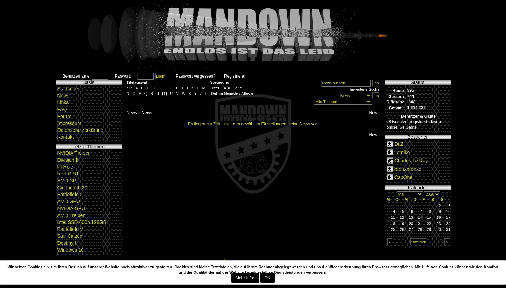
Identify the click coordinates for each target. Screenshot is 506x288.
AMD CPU (68, 180)
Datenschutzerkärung (80, 130)
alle (130, 88)
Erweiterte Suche (365, 89)
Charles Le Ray (411, 160)
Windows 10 (70, 250)
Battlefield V (70, 229)
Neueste (231, 93)
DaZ (398, 144)
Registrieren (235, 76)
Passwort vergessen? (195, 76)
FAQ (62, 109)
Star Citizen (69, 236)
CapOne (403, 177)
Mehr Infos (245, 278)
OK (267, 278)
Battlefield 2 (70, 194)
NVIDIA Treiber (73, 153)
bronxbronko (407, 169)
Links (63, 102)
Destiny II (67, 243)
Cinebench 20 (72, 187)
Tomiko (402, 152)
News (63, 95)
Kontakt (65, 137)
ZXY (238, 88)
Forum (64, 116)
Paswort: (123, 76)
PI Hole (65, 167)
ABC (228, 88)
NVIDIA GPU (71, 208)
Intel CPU (67, 174)
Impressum (69, 123)
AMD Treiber (71, 215)
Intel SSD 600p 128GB (82, 222)
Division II (68, 160)
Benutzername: (77, 76)
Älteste (247, 93)
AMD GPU (68, 201)
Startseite (67, 88)
